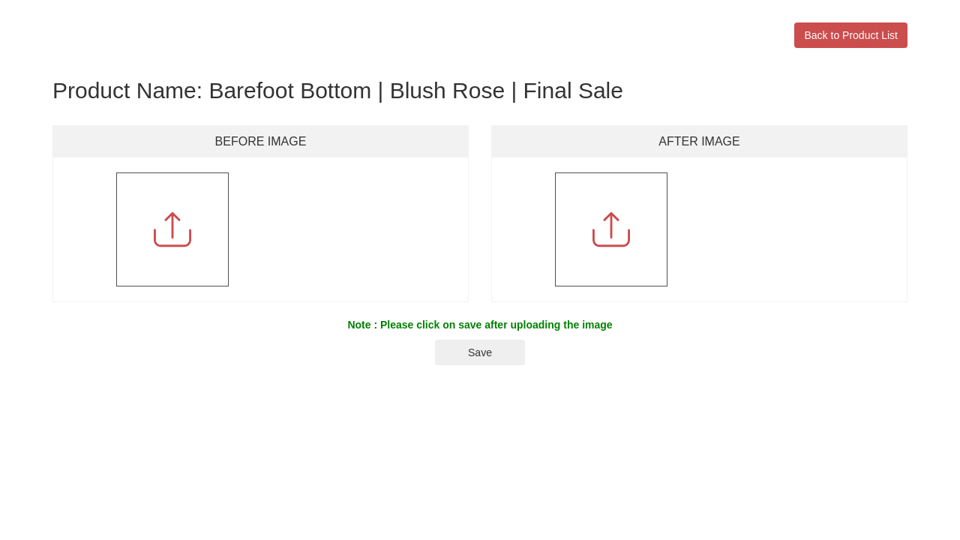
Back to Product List (851, 35)
